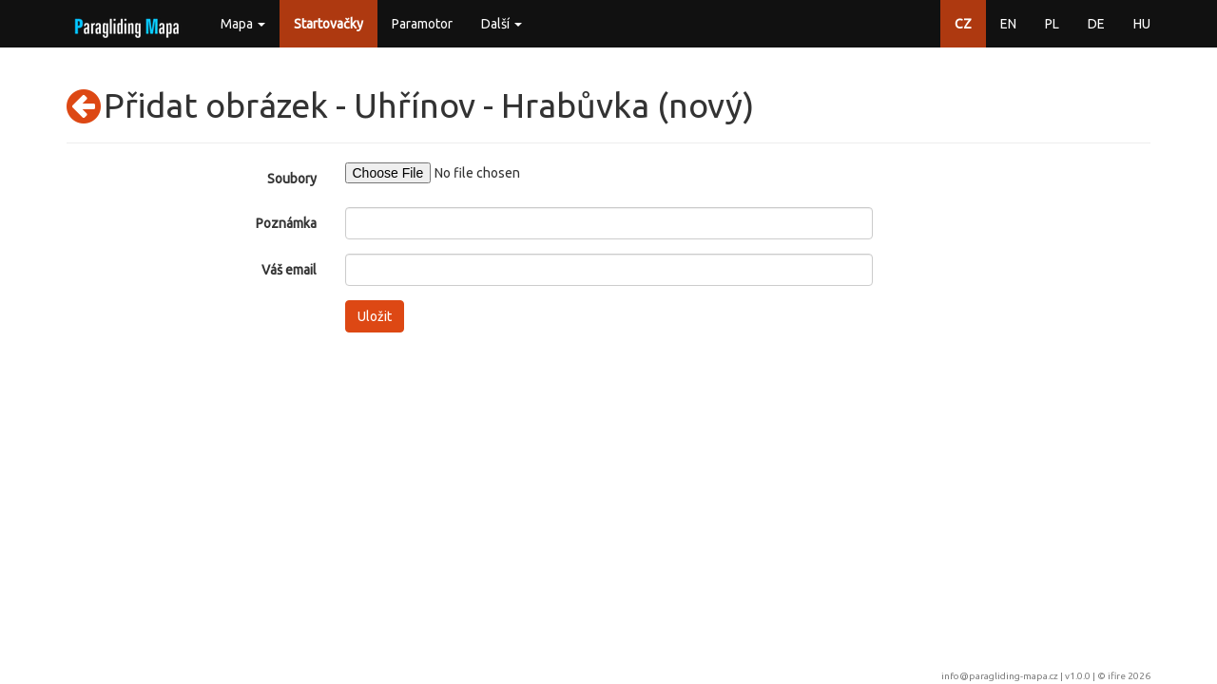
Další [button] (501, 23)
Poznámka (286, 223)
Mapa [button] (243, 23)
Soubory (292, 178)
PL (1052, 23)
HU (1141, 23)
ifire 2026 (1129, 676)
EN (1008, 23)
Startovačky (328, 23)
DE (1096, 23)
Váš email (289, 269)
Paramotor (422, 23)
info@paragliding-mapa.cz (999, 676)
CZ (963, 23)
